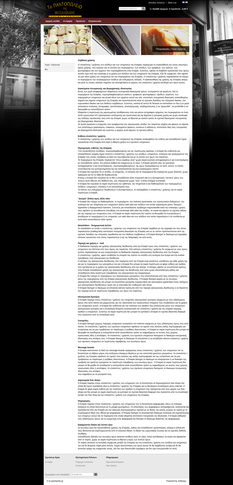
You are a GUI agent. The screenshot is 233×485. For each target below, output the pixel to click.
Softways (182, 481)
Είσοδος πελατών (157, 2)
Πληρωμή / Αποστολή (84, 462)
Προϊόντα (80, 21)
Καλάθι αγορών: (170, 9)
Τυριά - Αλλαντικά (52, 65)
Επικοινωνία (95, 21)
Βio (46, 69)
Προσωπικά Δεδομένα (114, 462)
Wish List (172, 2)
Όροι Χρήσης (111, 466)
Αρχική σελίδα (52, 21)
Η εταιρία (67, 21)
